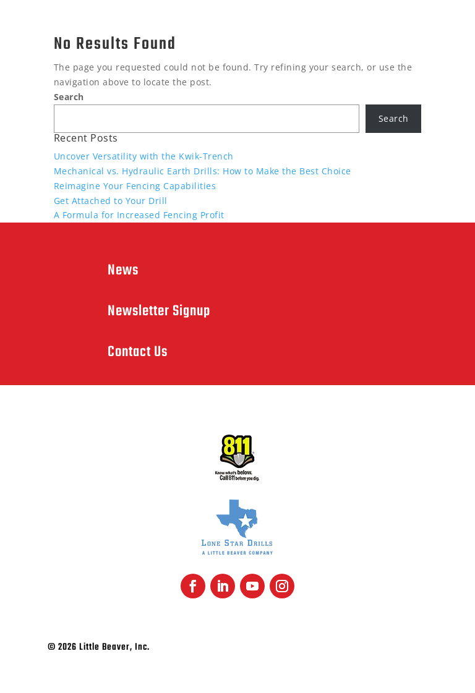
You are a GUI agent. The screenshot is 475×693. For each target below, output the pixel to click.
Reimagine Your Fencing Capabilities (135, 186)
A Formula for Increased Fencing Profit (139, 215)
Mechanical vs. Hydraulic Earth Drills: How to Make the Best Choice (202, 171)
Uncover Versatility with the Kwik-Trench (144, 156)
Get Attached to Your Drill (111, 200)
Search (69, 97)
